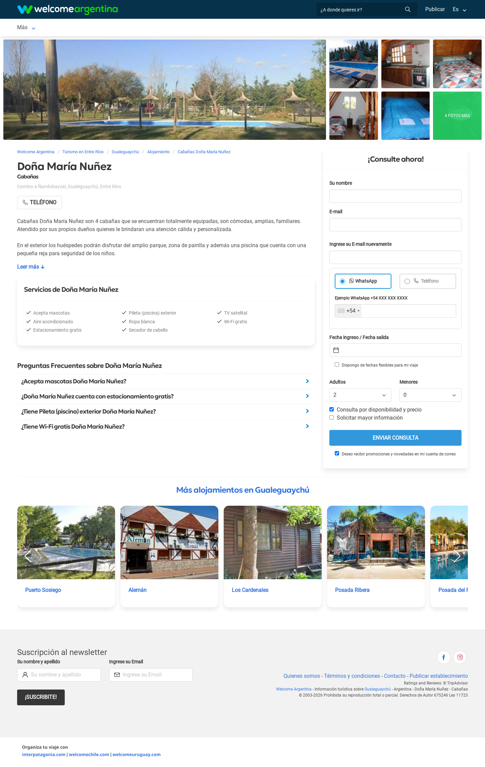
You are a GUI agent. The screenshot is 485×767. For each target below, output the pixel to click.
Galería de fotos (303, 28)
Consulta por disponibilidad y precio (375, 411)
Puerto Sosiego (43, 591)
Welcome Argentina (297, 690)
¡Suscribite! (41, 698)
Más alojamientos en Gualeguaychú (242, 491)
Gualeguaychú (34, 28)
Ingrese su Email (127, 663)
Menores (409, 383)
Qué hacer (221, 28)
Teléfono (430, 282)
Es (456, 9)
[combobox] (348, 312)
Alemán (137, 591)
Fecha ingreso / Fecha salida (360, 339)
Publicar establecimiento (438, 677)
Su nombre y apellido (40, 663)
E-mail (336, 213)
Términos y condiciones (350, 677)
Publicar (434, 9)
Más (385, 28)
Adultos (337, 383)
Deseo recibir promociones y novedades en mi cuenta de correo (395, 455)
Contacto (394, 677)
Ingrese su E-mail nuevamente (362, 246)
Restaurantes (185, 28)
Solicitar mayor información (365, 419)
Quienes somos (299, 677)
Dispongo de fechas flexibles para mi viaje (376, 366)
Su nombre (341, 184)
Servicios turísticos (138, 28)
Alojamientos (79, 28)
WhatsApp (366, 282)
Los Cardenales (250, 591)
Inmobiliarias (256, 28)
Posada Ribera (352, 591)
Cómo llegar (357, 28)
